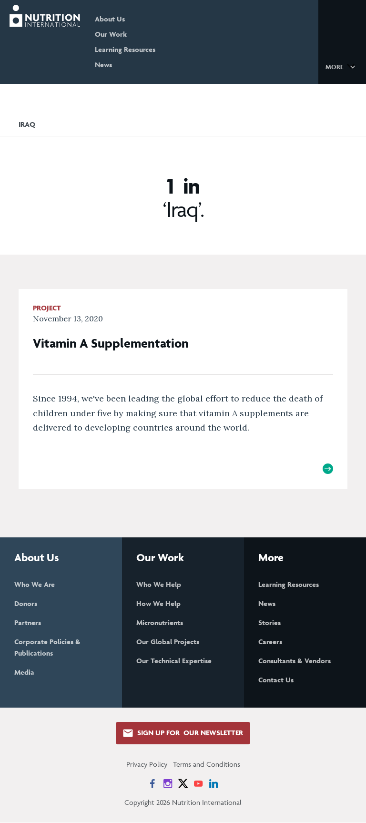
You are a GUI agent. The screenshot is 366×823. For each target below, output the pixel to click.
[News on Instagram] (167, 784)
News (108, 64)
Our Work (116, 34)
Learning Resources (130, 49)
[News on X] (183, 784)
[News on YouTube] (198, 784)
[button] (342, 66)
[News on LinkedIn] (213, 784)
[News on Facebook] (152, 784)
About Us (115, 18)
